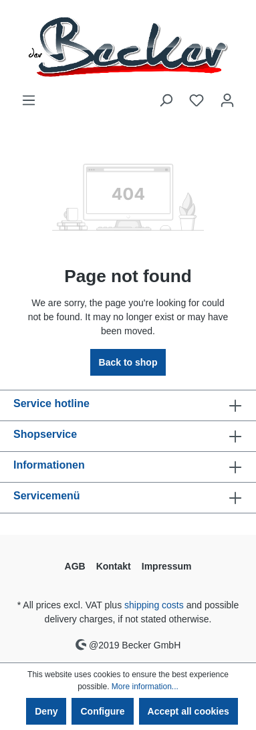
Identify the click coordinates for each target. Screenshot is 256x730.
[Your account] (227, 100)
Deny (46, 711)
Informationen (49, 465)
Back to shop (128, 362)
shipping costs (154, 605)
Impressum (167, 566)
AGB (75, 566)
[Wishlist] (196, 100)
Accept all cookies (188, 711)
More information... (145, 686)
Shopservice (45, 434)
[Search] (165, 100)
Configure (102, 711)
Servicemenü (46, 495)
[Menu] (28, 100)
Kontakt (113, 566)
